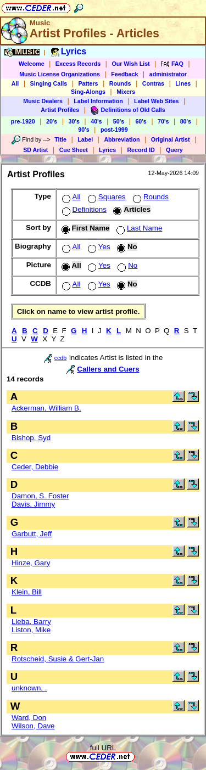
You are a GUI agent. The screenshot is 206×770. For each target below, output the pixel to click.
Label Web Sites (156, 101)
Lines (183, 83)
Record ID (140, 150)
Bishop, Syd (31, 438)
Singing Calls (49, 83)
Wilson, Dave (33, 726)
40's (96, 121)
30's (74, 121)
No (126, 265)
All (15, 83)
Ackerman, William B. (46, 408)
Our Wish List (130, 63)
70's (163, 121)
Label (85, 139)
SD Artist (35, 150)
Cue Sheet (73, 150)
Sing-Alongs (88, 91)
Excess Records (78, 63)
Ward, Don (29, 717)
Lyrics (107, 150)
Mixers (125, 91)
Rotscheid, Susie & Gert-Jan (58, 659)
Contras (153, 83)
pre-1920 (23, 121)
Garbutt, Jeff (32, 534)
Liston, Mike (31, 630)
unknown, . (29, 688)
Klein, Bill (27, 592)
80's (185, 121)
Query (174, 150)
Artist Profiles (60, 109)
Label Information (98, 101)
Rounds (120, 83)
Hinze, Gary (31, 563)
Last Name (138, 228)
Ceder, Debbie (35, 467)
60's (140, 121)
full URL (103, 748)
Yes (98, 247)
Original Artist (170, 139)
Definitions (83, 209)
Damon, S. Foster (40, 496)
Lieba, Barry (31, 621)
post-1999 (114, 129)
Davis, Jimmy (33, 504)
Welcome (31, 63)
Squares (106, 197)
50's (118, 121)
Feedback (124, 74)
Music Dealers (43, 101)
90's (83, 129)
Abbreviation (122, 139)
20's (51, 121)
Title (60, 139)
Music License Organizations (59, 74)
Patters (88, 83)
